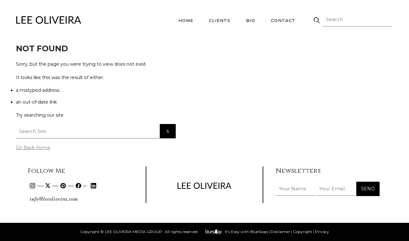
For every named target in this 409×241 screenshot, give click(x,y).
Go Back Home (33, 147)
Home (185, 20)
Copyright (302, 231)
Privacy (322, 231)
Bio (250, 20)
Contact (283, 20)
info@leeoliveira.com (53, 199)
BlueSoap (259, 231)
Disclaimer (280, 231)
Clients (219, 20)
